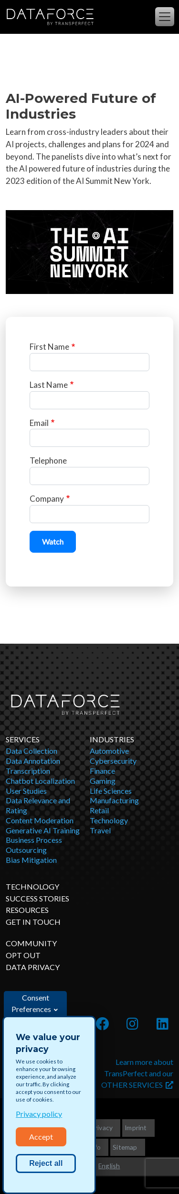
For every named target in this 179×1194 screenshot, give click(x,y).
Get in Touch (33, 921)
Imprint (136, 1127)
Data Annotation (33, 760)
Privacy (102, 1127)
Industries (112, 739)
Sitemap (125, 1147)
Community (31, 943)
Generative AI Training (43, 830)
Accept (41, 1136)
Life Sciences (111, 790)
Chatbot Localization (40, 780)
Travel (100, 830)
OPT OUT (23, 955)
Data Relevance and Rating (38, 805)
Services (23, 739)
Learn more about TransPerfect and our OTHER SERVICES (137, 1073)
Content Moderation (40, 820)
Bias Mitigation (31, 859)
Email (39, 423)
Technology (109, 820)
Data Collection (31, 750)
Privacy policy (39, 1113)
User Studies (26, 790)
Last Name (49, 385)
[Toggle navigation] (164, 16)
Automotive (109, 750)
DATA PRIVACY (33, 966)
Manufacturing (114, 800)
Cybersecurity (113, 760)
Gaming (103, 780)
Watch (52, 541)
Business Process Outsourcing (34, 844)
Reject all (46, 1163)
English (109, 1166)
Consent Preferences (31, 1003)
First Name (49, 347)
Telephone (48, 460)
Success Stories (37, 898)
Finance (102, 770)
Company (47, 499)
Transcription (28, 770)
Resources (27, 909)
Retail (99, 810)
